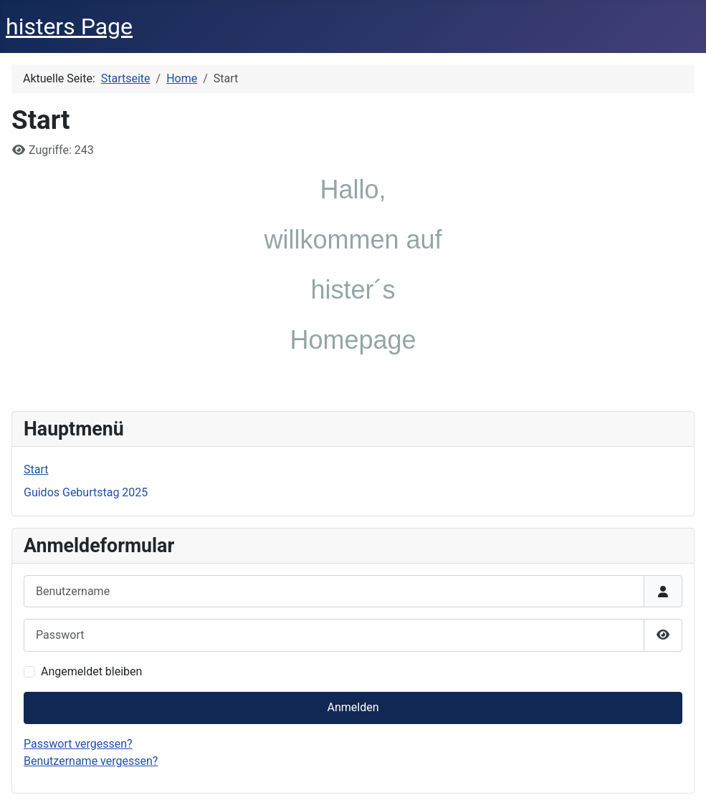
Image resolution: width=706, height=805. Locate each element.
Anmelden (352, 707)
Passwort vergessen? (78, 744)
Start (36, 469)
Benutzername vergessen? (91, 761)
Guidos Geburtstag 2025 (86, 492)
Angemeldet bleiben (91, 671)
